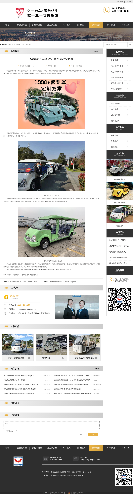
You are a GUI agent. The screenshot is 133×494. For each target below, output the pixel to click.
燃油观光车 (52, 25)
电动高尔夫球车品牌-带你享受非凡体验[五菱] (19, 393)
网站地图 (120, 2)
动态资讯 (96, 25)
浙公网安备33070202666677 (80, 493)
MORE (97, 369)
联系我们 (129, 2)
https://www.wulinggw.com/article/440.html (44, 270)
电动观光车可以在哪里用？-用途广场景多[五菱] (20, 389)
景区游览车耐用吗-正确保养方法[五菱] (63, 281)
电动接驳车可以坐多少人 (30, 74)
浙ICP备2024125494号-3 (57, 493)
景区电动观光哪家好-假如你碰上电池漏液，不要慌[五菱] (72, 376)
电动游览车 (34, 275)
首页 (7, 25)
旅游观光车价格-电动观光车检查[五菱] (67, 389)
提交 (93, 434)
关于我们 (111, 25)
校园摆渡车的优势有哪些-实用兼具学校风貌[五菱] (71, 384)
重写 (81, 434)
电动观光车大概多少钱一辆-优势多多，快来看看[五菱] (72, 393)
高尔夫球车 (37, 25)
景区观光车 (26, 275)
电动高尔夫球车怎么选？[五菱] (14, 380)
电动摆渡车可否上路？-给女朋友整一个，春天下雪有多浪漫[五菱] (22, 385)
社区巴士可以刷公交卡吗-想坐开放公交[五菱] (19, 376)
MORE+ (97, 51)
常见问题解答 (27, 44)
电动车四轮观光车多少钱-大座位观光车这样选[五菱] (72, 380)
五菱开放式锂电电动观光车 (84, 359)
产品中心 (66, 25)
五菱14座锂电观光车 (16, 358)
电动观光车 (22, 25)
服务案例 (81, 25)
